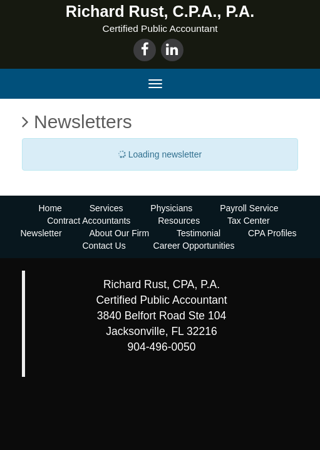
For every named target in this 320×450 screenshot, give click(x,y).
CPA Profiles (272, 233)
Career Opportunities (194, 246)
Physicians (171, 208)
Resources (179, 221)
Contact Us (103, 246)
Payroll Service (249, 208)
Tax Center (248, 221)
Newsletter (40, 233)
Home (49, 208)
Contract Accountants (88, 221)
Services (106, 208)
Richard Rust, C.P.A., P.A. (160, 11)
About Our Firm (119, 233)
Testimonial (198, 233)
